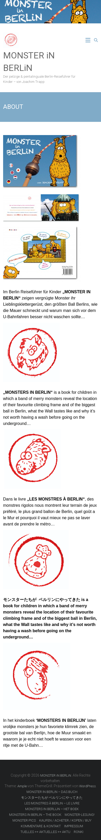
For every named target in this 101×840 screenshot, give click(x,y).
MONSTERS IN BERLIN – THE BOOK (35, 815)
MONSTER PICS (24, 820)
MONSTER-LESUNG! (80, 815)
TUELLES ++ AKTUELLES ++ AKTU (45, 832)
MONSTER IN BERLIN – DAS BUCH (51, 792)
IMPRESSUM (73, 826)
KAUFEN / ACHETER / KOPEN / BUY (65, 820)
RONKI (78, 832)
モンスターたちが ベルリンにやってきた (52, 797)
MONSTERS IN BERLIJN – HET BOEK (52, 809)
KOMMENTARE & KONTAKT (41, 826)
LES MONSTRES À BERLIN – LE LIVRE (51, 803)
